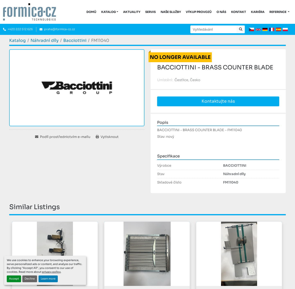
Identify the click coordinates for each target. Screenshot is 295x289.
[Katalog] (17, 40)
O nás (221, 12)
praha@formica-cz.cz (59, 29)
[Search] (213, 29)
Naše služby (171, 12)
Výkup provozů (199, 12)
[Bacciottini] (74, 40)
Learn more (48, 278)
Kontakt (238, 12)
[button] (109, 12)
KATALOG (108, 12)
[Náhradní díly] (45, 40)
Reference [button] (278, 12)
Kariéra (257, 12)
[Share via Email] (62, 137)
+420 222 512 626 (20, 29)
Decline (30, 278)
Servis (150, 12)
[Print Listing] (107, 137)
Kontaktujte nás (218, 101)
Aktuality (131, 12)
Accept (14, 278)
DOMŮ (91, 12)
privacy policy (51, 272)
